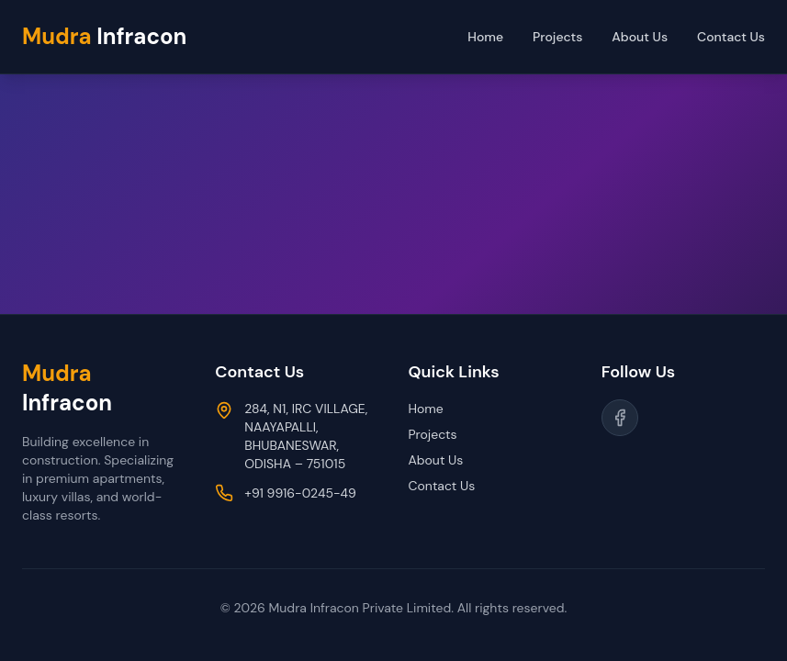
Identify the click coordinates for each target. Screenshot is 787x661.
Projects (557, 36)
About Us (640, 36)
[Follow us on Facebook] (619, 417)
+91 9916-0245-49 (300, 493)
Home (485, 36)
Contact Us (731, 36)
